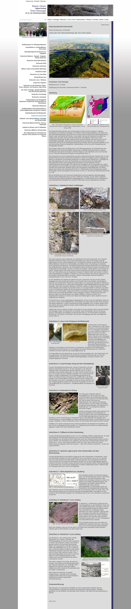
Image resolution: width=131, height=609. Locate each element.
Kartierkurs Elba (40, 71)
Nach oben (52, 601)
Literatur (95, 19)
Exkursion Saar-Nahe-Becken (36, 60)
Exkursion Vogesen (39, 83)
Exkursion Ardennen (39, 66)
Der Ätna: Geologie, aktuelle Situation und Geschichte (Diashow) (33, 90)
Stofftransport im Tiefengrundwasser (34, 44)
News (101, 19)
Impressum (29, 1)
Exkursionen (81, 19)
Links (106, 19)
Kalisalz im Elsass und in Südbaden (34, 127)
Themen (88, 19)
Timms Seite (71, 19)
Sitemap (42, 1)
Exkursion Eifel (41, 63)
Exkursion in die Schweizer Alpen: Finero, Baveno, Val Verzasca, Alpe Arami (32, 86)
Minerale (63, 19)
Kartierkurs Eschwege (39, 94)
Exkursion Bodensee (39, 106)
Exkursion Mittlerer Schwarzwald (35, 130)
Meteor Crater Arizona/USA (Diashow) (33, 69)
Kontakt (36, 1)
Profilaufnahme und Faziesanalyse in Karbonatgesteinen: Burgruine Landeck (33, 109)
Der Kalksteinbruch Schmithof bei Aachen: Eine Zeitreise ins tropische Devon (34, 134)
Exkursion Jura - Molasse (37, 80)
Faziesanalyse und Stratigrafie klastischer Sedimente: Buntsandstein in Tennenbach (32, 101)
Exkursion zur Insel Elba (38, 74)
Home (50, 19)
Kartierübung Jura (40, 77)
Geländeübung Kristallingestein (35, 113)
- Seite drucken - (105, 24)
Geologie (56, 19)
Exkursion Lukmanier (39, 97)
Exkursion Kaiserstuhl (39, 116)
